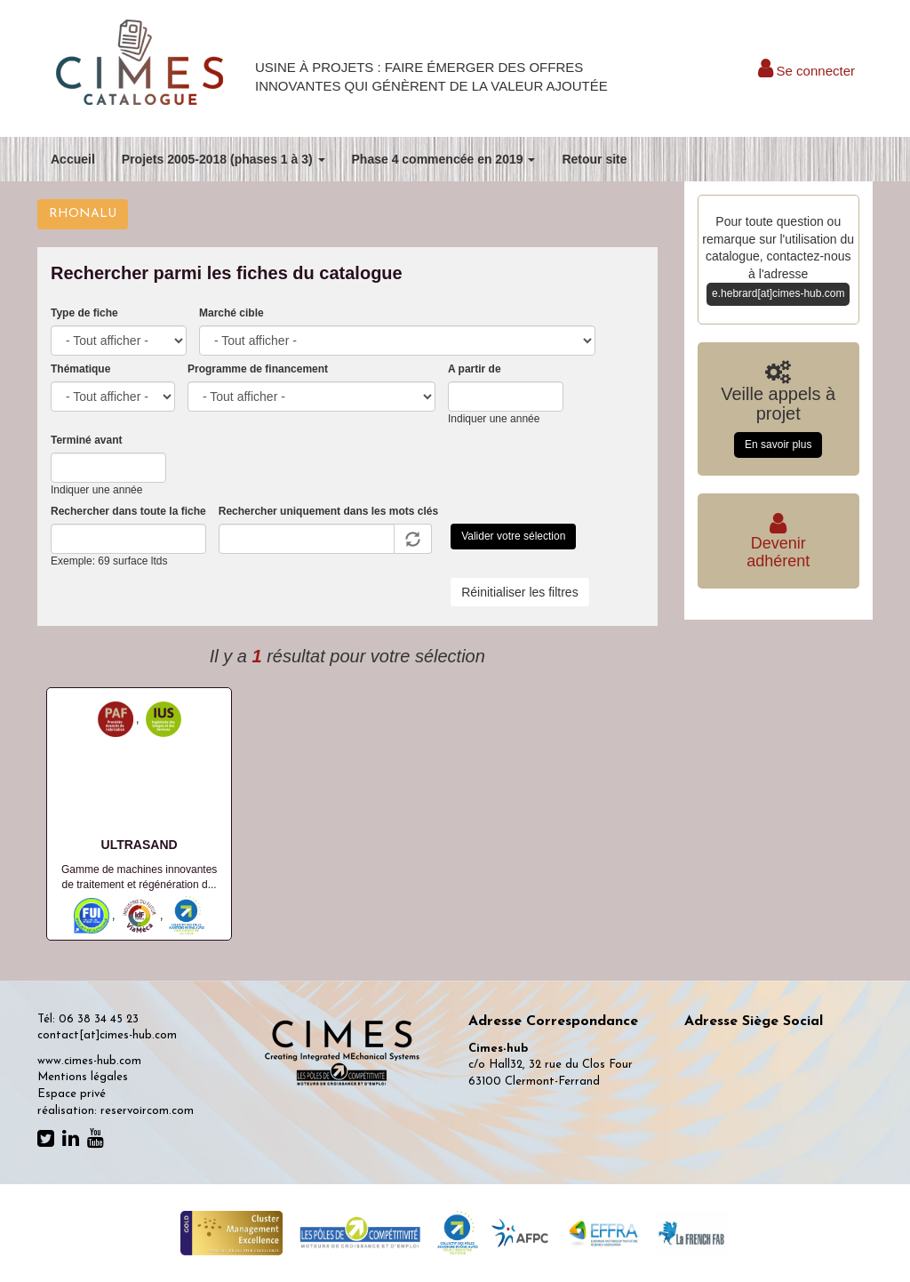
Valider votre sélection (513, 536)
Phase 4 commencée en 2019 (444, 159)
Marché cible (231, 313)
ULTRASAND (139, 844)
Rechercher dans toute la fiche (128, 511)
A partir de (474, 369)
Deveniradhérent (778, 543)
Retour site (594, 159)
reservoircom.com (147, 1111)
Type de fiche (84, 313)
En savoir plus (778, 444)
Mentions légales (82, 1077)
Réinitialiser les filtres (519, 592)
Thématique (80, 369)
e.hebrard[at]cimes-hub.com (778, 293)
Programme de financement (258, 369)
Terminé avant (86, 440)
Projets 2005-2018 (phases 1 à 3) (223, 159)
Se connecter (806, 70)
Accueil (73, 159)
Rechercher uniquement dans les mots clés (328, 511)
